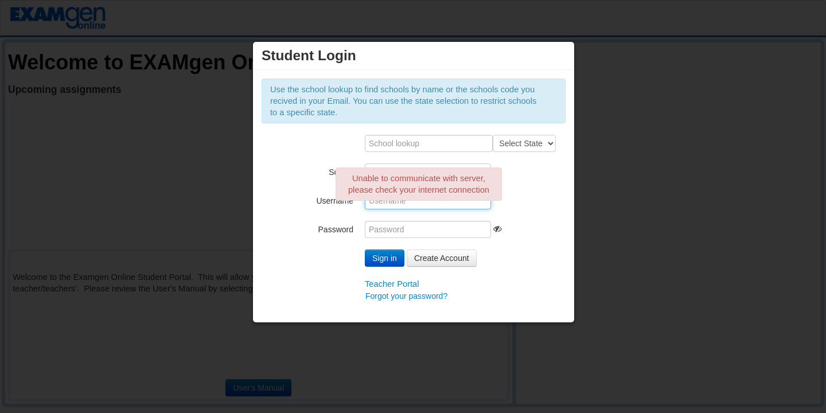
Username (334, 200)
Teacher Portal (392, 284)
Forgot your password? (406, 296)
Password (335, 229)
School (341, 172)
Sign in (384, 258)
